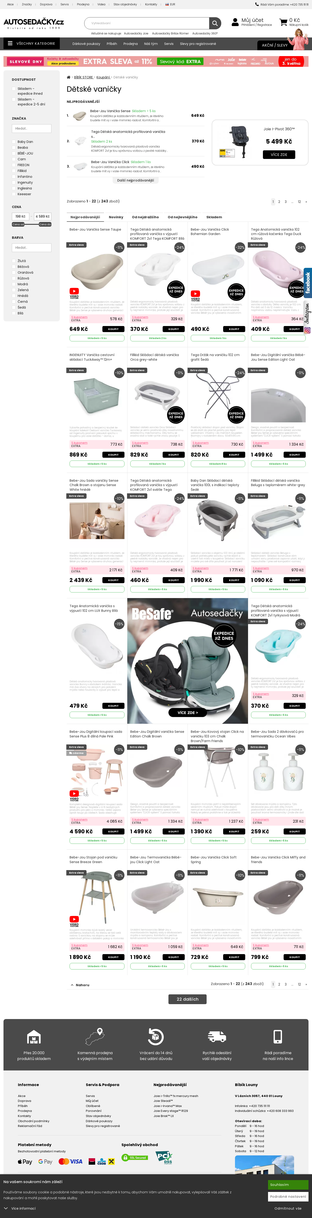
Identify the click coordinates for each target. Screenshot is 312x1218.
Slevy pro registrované (198, 43)
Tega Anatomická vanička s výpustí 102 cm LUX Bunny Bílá (94, 605)
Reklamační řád (30, 1121)
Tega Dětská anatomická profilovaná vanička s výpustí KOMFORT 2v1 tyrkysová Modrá (276, 608)
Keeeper (24, 194)
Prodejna (83, 4)
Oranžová (25, 272)
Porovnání (93, 1106)
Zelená (23, 290)
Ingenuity (25, 182)
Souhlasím (279, 1184)
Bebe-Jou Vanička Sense (110, 111)
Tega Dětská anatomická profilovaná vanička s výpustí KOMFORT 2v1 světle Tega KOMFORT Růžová (154, 485)
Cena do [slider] (45, 224)
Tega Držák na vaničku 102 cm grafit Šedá (215, 356)
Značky (27, 4)
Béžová (23, 266)
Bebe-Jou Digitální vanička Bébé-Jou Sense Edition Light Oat (275, 358)
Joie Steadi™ (163, 1096)
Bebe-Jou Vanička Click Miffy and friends (275, 855)
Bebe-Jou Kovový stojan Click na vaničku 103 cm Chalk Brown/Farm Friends (217, 733)
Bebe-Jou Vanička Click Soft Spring (214, 855)
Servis (64, 4)
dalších (188, 995)
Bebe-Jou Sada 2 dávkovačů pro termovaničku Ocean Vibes (278, 731)
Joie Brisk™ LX (164, 1111)
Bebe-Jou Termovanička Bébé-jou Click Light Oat (156, 855)
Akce (10, 4)
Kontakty (151, 4)
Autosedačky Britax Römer (170, 33)
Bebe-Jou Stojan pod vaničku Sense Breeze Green (94, 855)
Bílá (20, 313)
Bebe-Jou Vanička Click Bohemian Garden (210, 231)
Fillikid (22, 170)
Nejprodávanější (87, 217)
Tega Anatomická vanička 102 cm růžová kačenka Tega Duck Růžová (277, 234)
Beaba (23, 147)
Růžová (23, 278)
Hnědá (23, 295)
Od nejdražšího (156, 217)
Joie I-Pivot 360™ (279, 129)
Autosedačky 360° (205, 33)
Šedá (22, 307)
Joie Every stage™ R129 (171, 1106)
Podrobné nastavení (288, 1196)
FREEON (23, 165)
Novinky (123, 217)
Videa (101, 4)
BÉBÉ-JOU (25, 153)
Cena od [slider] (18, 224)
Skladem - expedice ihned (30, 91)
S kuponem (80, 316)
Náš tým (151, 43)
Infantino (25, 176)
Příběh (112, 43)
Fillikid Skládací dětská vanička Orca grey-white (155, 356)
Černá (23, 301)
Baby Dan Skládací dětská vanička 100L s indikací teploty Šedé (215, 483)
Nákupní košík (299, 25)
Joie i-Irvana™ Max (168, 1101)
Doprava (46, 4)
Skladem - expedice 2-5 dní (31, 102)
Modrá (23, 284)
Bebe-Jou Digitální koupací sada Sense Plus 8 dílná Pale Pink (96, 731)
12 (299, 201)
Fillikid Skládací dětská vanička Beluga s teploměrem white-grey (276, 483)
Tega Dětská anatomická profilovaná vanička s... (128, 134)
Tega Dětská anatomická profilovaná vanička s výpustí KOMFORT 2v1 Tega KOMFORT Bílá (154, 236)
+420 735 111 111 (259, 1101)
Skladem (234, 217)
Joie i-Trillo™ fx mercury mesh (176, 1091)
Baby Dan (25, 141)
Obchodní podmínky (33, 1116)
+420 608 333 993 (280, 1106)
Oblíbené (93, 1101)
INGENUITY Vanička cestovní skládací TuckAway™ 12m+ (92, 356)
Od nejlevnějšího (198, 217)
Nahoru (80, 980)
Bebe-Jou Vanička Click (110, 162)
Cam (22, 159)
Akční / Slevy (280, 45)
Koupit (113, 328)
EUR (170, 4)
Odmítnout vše (288, 1208)
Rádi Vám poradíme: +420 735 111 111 (282, 5)
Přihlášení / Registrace (257, 25)
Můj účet (253, 20)
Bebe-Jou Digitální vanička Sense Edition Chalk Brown (152, 731)
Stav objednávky (125, 4)
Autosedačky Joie (136, 33)
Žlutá (22, 261)
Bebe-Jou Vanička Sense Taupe (96, 229)
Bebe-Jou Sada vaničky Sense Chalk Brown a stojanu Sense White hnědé (94, 483)
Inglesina (25, 188)
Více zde (279, 154)
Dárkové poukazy (86, 43)
